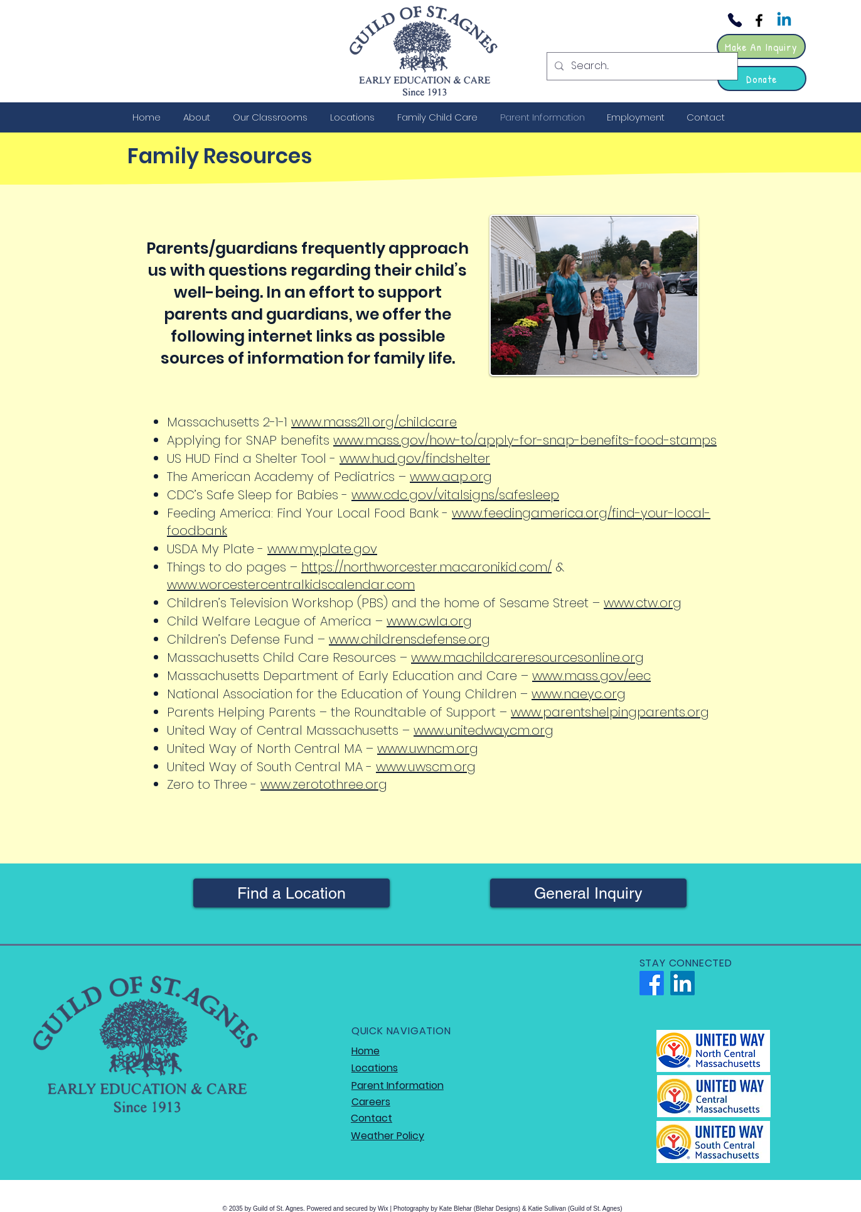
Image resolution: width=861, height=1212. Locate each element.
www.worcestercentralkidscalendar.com (291, 584)
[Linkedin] (784, 20)
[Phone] (735, 20)
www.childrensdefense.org (409, 639)
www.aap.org (451, 476)
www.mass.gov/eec (591, 675)
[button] (198, 117)
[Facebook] (759, 20)
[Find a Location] (291, 893)
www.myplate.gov (322, 549)
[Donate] (761, 78)
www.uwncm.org (427, 748)
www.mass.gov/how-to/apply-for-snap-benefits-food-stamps (525, 440)
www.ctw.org (643, 603)
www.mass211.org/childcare (374, 422)
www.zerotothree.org (323, 784)
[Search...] (641, 66)
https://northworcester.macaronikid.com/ (426, 567)
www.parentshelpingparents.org (610, 712)
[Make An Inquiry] (761, 46)
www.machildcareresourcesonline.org (527, 657)
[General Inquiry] (588, 893)
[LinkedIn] (682, 983)
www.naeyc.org (579, 694)
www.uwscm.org (426, 767)
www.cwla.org (429, 621)
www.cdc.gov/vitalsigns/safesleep (455, 495)
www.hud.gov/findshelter (415, 458)
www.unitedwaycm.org (484, 730)
